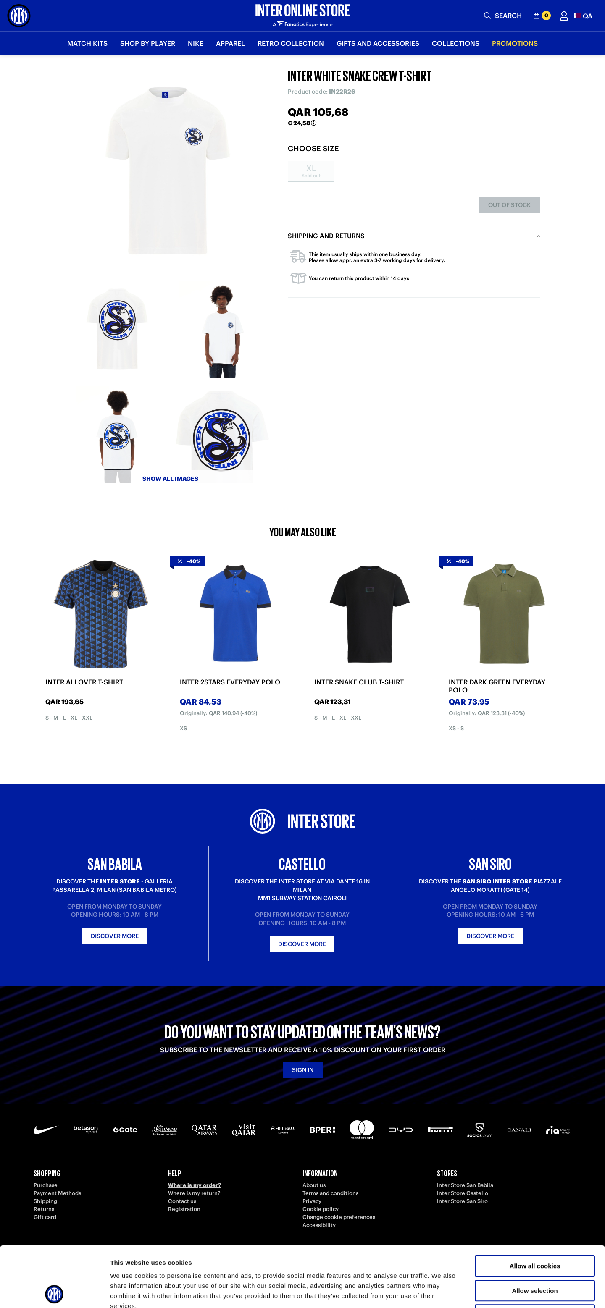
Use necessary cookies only (535, 1254)
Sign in (302, 1070)
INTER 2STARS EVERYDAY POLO (230, 682)
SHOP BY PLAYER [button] (147, 43)
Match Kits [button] (87, 43)
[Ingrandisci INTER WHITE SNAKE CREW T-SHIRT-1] (117, 329)
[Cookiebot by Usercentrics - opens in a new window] (54, 1291)
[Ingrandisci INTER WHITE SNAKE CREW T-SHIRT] (170, 172)
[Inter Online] (19, 15)
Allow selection (535, 1230)
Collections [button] (455, 43)
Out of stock (509, 205)
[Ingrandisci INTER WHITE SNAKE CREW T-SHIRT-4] (222, 434)
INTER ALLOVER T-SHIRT (84, 682)
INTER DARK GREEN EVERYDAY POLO (497, 686)
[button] (583, 15)
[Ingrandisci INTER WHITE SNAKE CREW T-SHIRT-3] (117, 434)
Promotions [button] (515, 43)
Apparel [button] (230, 43)
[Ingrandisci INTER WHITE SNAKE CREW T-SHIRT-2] (222, 329)
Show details (440, 1291)
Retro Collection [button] (291, 43)
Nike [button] (195, 43)
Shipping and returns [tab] (326, 236)
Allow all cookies (535, 1205)
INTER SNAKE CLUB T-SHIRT (359, 682)
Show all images (170, 478)
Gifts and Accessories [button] (378, 43)
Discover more (115, 936)
